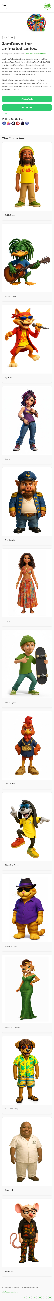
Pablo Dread (10, 215)
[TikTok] (13, 123)
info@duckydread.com (10, 1292)
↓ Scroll (5, 114)
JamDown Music (27, 107)
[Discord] (27, 123)
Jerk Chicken (10, 784)
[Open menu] (4, 6)
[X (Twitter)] (45, 1297)
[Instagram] (9, 123)
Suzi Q (7, 459)
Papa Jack (9, 1190)
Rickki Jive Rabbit (12, 865)
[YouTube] (18, 123)
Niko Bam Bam (11, 946)
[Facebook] (4, 123)
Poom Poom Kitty (12, 1028)
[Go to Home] (47, 6)
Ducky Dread (10, 296)
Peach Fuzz (10, 1271)
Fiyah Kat (9, 378)
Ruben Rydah (10, 703)
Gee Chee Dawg (11, 1109)
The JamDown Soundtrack (36, 54)
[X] (22, 123)
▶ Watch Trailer (27, 99)
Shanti (7, 621)
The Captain (10, 540)
